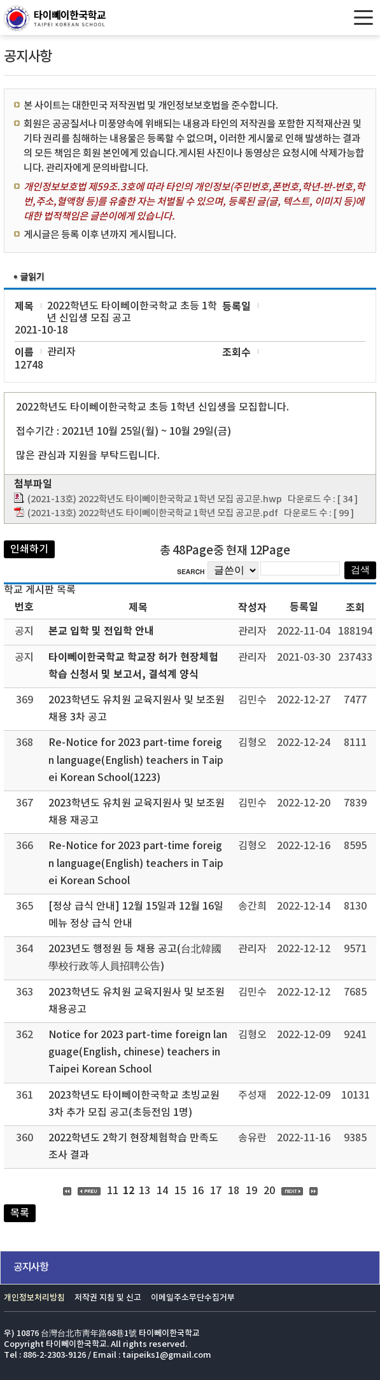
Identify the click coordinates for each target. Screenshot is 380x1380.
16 (198, 1191)
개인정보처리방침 (34, 1298)
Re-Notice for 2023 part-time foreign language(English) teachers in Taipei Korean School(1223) (135, 760)
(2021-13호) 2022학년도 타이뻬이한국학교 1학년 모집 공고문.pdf (152, 513)
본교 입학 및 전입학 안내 (101, 631)
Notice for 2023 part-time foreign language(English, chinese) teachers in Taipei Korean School (137, 1052)
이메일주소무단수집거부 (193, 1298)
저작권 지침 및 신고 (107, 1298)
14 (162, 1191)
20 (269, 1191)
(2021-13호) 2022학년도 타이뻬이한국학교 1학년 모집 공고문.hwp (154, 499)
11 (112, 1191)
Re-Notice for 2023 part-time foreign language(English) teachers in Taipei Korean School (135, 863)
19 (251, 1191)
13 (144, 1191)
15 (180, 1191)
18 (233, 1191)
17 (216, 1191)
